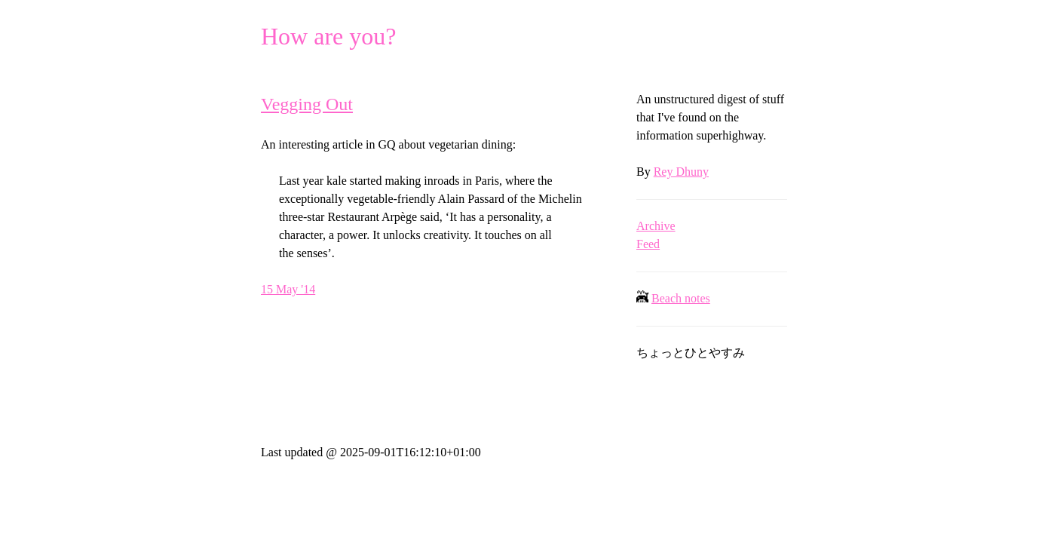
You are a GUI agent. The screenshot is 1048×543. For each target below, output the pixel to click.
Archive (656, 225)
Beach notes (680, 298)
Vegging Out (307, 104)
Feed (648, 244)
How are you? (328, 36)
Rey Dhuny (681, 171)
